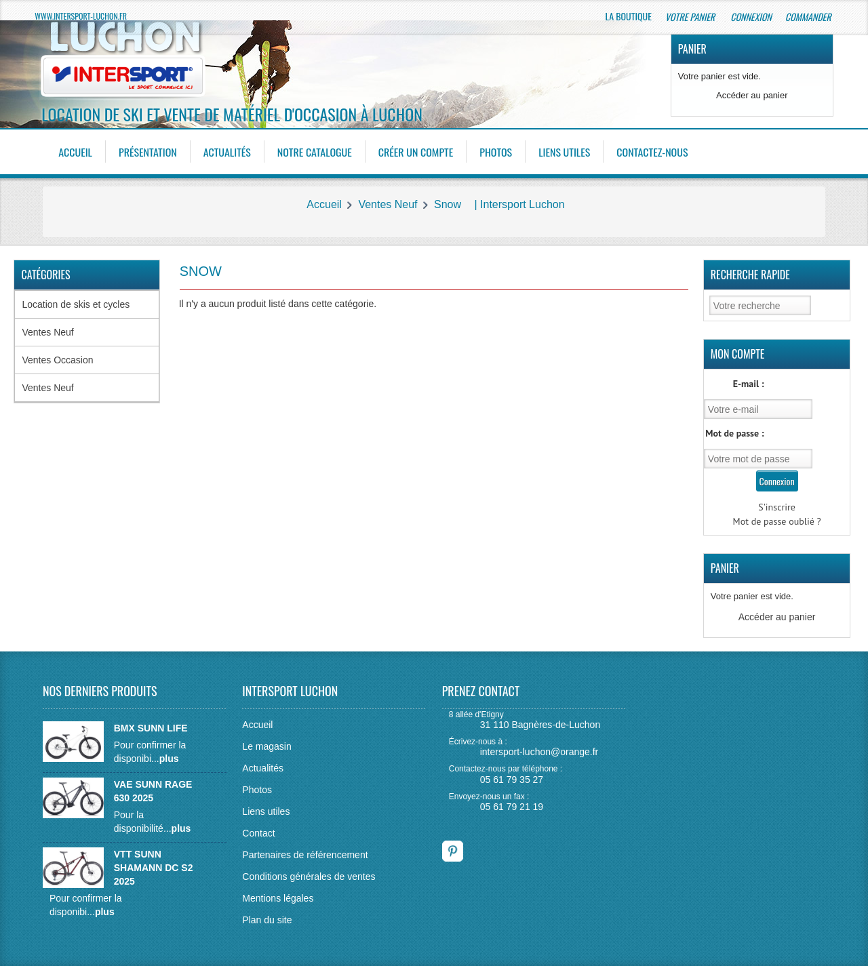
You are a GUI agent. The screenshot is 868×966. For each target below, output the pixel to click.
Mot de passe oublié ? (777, 521)
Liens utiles (565, 152)
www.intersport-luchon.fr (81, 16)
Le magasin (266, 746)
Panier (692, 49)
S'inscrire (776, 507)
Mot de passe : (734, 433)
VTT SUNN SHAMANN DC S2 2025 (153, 868)
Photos (496, 152)
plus (169, 758)
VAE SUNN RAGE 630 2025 (153, 791)
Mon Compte (738, 354)
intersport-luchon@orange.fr (539, 751)
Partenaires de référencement (305, 854)
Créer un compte (416, 152)
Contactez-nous (652, 152)
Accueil (75, 152)
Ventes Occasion (57, 360)
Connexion (750, 16)
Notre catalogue (314, 152)
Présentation (148, 152)
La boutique (629, 16)
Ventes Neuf (387, 204)
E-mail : (748, 384)
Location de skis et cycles (76, 304)
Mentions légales (277, 898)
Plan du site (267, 919)
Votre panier (691, 16)
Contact (258, 833)
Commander (809, 16)
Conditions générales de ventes (308, 876)
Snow (447, 204)
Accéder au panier (752, 95)
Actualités (227, 152)
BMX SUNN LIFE (151, 728)
